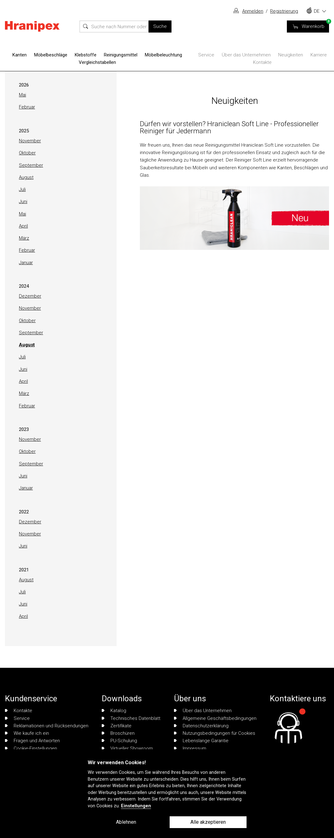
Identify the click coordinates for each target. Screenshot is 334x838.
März (24, 238)
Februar (27, 107)
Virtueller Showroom (127, 748)
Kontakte (262, 62)
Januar (26, 262)
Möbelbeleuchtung (163, 55)
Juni (23, 201)
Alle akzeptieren (208, 822)
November (30, 141)
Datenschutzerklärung (201, 726)
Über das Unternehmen (246, 55)
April (23, 226)
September (31, 165)
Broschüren (118, 733)
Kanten (19, 55)
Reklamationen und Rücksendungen (46, 726)
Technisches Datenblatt (131, 718)
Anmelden (252, 11)
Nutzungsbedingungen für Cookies (214, 733)
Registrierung (284, 11)
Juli (22, 189)
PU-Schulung (119, 740)
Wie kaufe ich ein (27, 733)
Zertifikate (116, 726)
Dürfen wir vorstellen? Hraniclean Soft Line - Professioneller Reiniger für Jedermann (229, 127)
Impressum (190, 748)
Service (206, 55)
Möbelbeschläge (50, 55)
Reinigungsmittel (120, 55)
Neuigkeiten (290, 55)
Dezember (30, 296)
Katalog (114, 710)
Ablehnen (126, 822)
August (26, 177)
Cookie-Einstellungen (31, 748)
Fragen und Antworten (32, 740)
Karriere (318, 55)
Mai (22, 95)
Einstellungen (136, 806)
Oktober (27, 153)
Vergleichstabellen (97, 62)
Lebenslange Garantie (201, 740)
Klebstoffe (85, 55)
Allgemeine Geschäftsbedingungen (215, 718)
